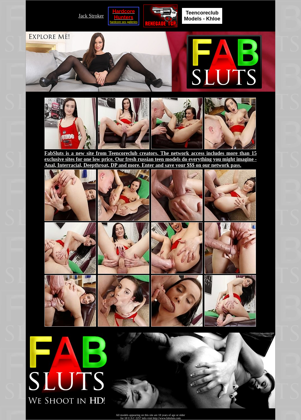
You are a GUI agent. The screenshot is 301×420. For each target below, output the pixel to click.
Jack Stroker (91, 16)
